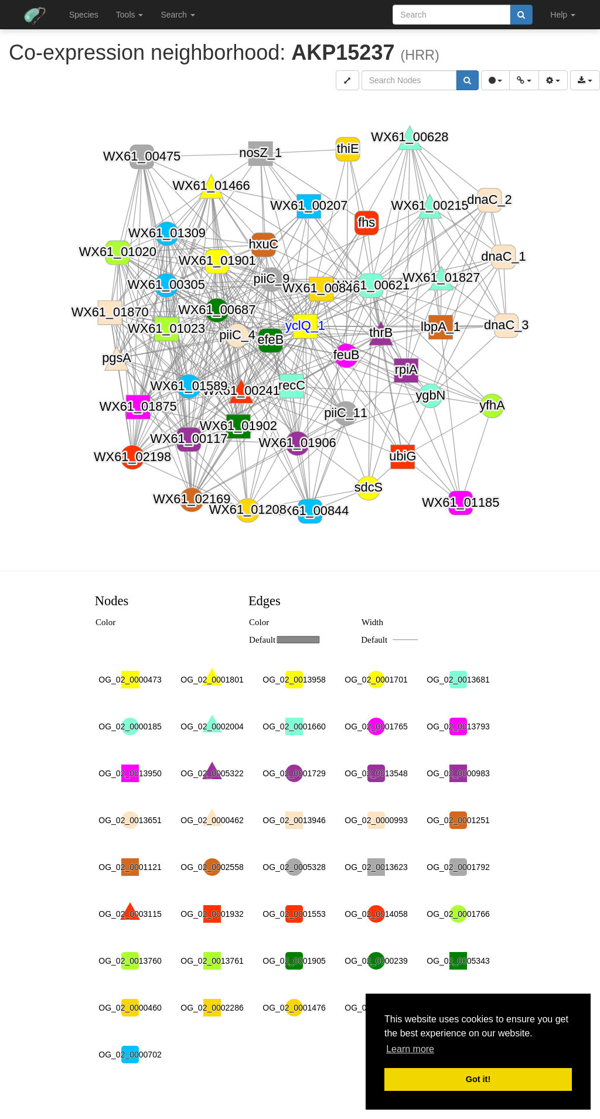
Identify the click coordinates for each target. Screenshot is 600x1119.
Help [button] (562, 14)
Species (83, 14)
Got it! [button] (478, 1079)
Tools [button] (130, 14)
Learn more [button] (410, 1049)
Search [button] (178, 14)
